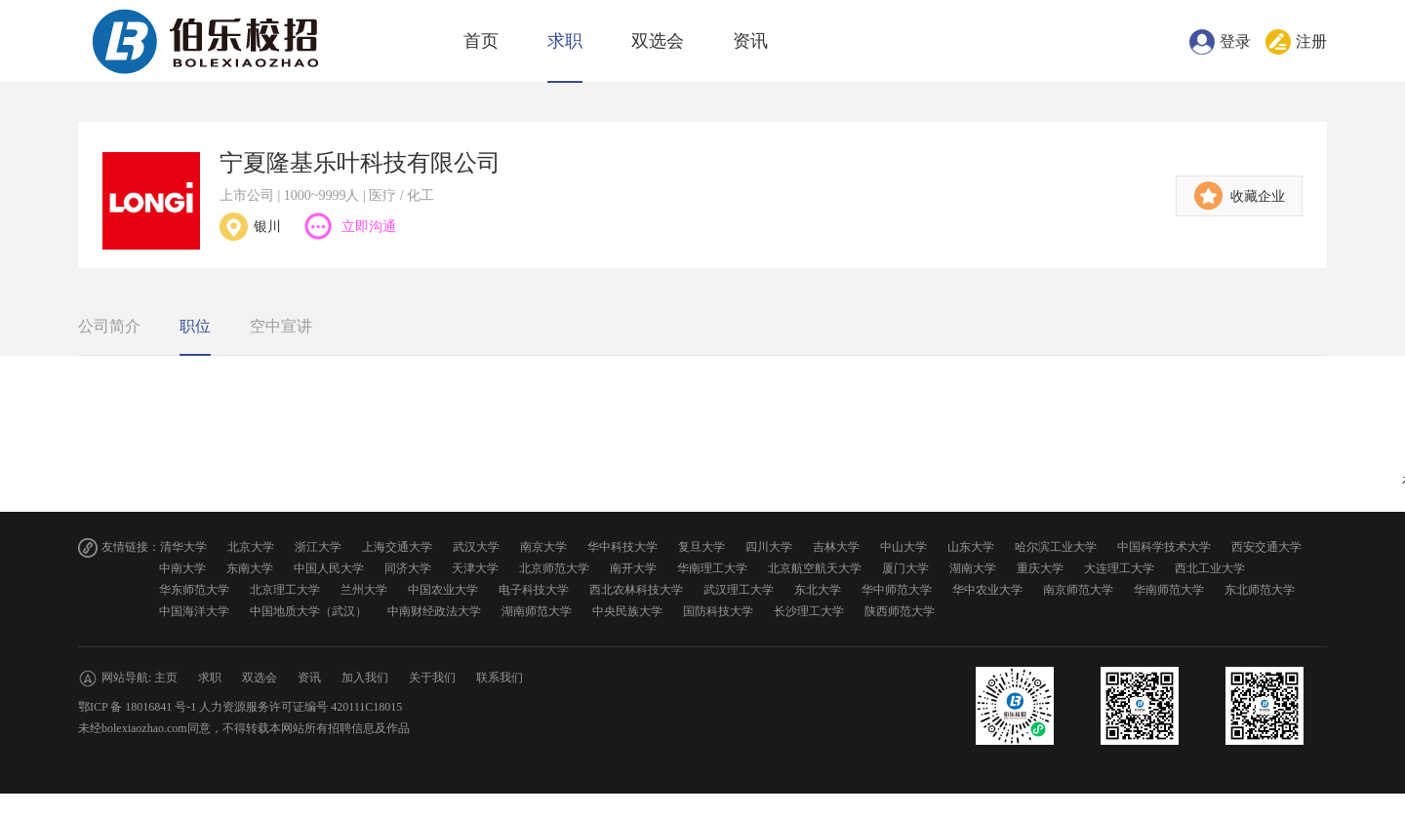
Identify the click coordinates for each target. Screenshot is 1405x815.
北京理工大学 (285, 590)
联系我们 (499, 677)
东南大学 (249, 568)
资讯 (750, 41)
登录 (1235, 41)
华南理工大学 (712, 568)
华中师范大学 (897, 590)
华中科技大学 (622, 547)
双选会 (657, 41)
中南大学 (182, 568)
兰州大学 (364, 590)
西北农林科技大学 (636, 590)
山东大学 (970, 547)
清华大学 (183, 547)
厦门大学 (905, 568)
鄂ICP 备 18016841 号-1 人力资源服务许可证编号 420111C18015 (240, 707)
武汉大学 (476, 547)
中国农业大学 (443, 590)
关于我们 (432, 677)
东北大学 (817, 590)
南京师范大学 (1078, 590)
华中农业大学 (987, 590)
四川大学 (768, 547)
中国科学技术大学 (1164, 547)
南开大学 (633, 568)
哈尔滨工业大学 (1056, 547)
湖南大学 (972, 568)
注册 (1311, 41)
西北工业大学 (1210, 568)
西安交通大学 (1266, 547)
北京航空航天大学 (815, 568)
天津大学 (475, 568)
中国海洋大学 (194, 611)
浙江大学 (318, 547)
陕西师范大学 (899, 611)
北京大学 (250, 547)
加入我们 (364, 677)
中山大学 (903, 547)
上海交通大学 (397, 547)
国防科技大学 (718, 611)
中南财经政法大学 (434, 611)
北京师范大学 (554, 568)
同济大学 (407, 568)
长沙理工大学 (809, 611)
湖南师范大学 (537, 611)
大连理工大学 (1119, 568)
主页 (166, 677)
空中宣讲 (281, 326)
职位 (195, 326)
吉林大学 (836, 547)
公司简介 (109, 326)
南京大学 (543, 547)
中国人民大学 (329, 568)
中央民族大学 (627, 611)
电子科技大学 (534, 590)
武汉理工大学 (738, 590)
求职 (564, 41)
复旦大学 (701, 547)
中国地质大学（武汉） (308, 611)
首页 (481, 41)
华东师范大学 (194, 590)
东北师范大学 (1259, 590)
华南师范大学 (1169, 590)
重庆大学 (1040, 568)
